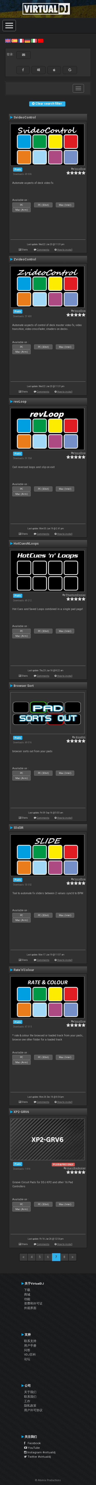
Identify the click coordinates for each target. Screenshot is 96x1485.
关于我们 (30, 1392)
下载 (27, 1290)
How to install (64, 249)
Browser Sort (24, 686)
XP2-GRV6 (21, 1112)
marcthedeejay (76, 1168)
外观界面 (30, 1308)
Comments (43, 249)
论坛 (27, 1359)
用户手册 (30, 1345)
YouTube (32, 1448)
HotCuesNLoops (26, 543)
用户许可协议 (33, 1410)
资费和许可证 (33, 1303)
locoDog (80, 168)
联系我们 (30, 1396)
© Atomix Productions (48, 1480)
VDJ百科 (30, 1354)
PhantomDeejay (76, 594)
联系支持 (30, 1341)
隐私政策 (30, 1405)
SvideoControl (25, 117)
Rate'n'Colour (24, 970)
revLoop (20, 401)
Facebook (32, 1443)
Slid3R (18, 828)
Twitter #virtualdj (37, 1456)
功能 (27, 1299)
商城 (27, 1294)
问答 (27, 1350)
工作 (27, 1401)
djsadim (81, 737)
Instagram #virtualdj (40, 1452)
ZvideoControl (25, 259)
